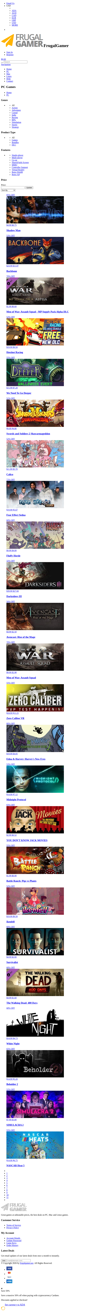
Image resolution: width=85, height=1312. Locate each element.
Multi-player (17, 157)
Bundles (15, 142)
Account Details (13, 1238)
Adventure (16, 110)
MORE (15, 25)
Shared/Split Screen (20, 162)
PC (7, 71)
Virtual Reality (18, 170)
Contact (9, 81)
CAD (14, 15)
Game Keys (11, 1243)
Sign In (9, 52)
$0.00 (3, 59)
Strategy (15, 127)
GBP (14, 20)
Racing (15, 117)
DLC (14, 145)
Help (8, 79)
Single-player (17, 155)
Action (15, 108)
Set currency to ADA (15, 1304)
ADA (14, 10)
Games (15, 140)
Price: (3, 185)
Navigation (6, 64)
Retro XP (16, 174)
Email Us (10, 3)
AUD (14, 13)
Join (3, 1261)
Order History (12, 1245)
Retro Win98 (17, 172)
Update (29, 188)
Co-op (14, 160)
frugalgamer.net (26, 1263)
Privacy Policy (12, 1227)
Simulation (16, 122)
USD (14, 23)
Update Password (13, 1240)
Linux (8, 76)
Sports (14, 125)
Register (9, 55)
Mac (8, 74)
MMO (14, 165)
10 (7, 1195)
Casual (15, 112)
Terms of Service (13, 1225)
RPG (14, 120)
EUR (14, 18)
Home (9, 69)
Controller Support (20, 167)
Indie (14, 115)
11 (7, 1197)
